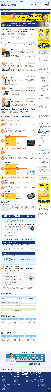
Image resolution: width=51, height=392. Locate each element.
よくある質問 (4, 380)
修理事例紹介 (42, 137)
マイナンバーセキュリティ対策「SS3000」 (11, 204)
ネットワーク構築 (17, 384)
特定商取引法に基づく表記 (6, 384)
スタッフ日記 (42, 141)
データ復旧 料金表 (32, 62)
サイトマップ (4, 385)
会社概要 (3, 379)
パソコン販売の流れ (41, 384)
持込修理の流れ (40, 380)
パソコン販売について (31, 88)
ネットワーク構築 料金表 (31, 99)
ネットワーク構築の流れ (42, 385)
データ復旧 (16, 380)
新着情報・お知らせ (43, 135)
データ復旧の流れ (41, 381)
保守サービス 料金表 (31, 76)
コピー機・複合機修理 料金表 (31, 379)
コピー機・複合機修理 (17, 379)
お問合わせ (4, 381)
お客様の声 (41, 139)
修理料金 (27, 376)
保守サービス (16, 381)
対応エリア (30, 368)
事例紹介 (3, 389)
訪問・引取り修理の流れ (42, 379)
